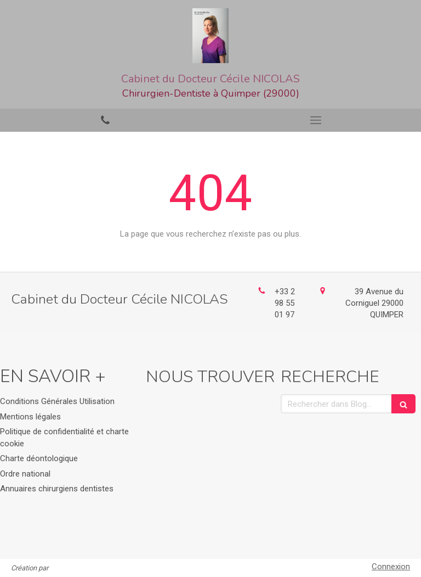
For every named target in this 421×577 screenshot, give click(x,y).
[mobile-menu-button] (315, 120)
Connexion (391, 567)
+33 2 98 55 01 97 (285, 303)
